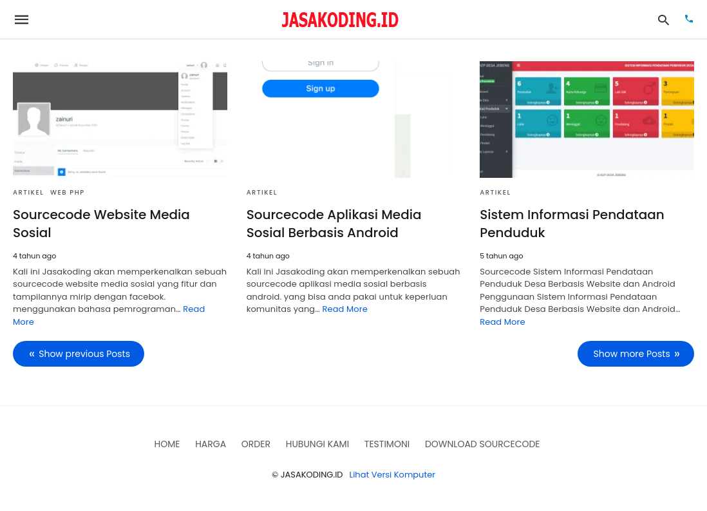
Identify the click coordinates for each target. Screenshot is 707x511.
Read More (344, 309)
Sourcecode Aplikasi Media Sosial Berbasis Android (334, 224)
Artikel (28, 192)
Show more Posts (632, 353)
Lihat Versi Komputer (393, 474)
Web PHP (67, 192)
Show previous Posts (84, 353)
